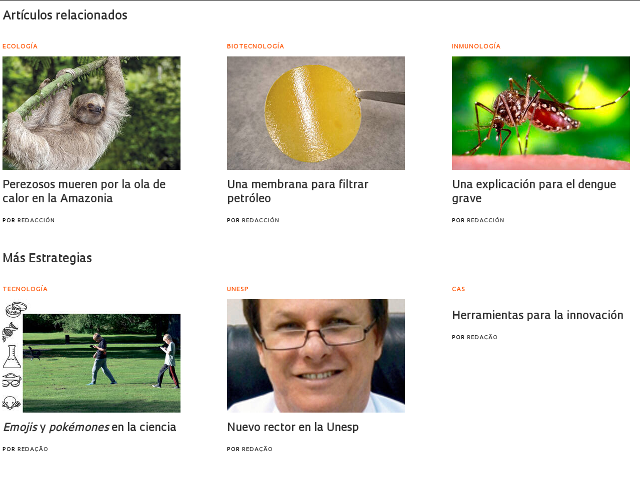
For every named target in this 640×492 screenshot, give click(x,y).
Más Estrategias (47, 259)
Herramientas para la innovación (538, 316)
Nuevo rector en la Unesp (293, 428)
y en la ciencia (89, 428)
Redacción (36, 221)
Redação (33, 450)
